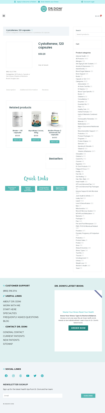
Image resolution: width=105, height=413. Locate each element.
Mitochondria (80, 208)
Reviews (45, 90)
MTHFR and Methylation (84, 213)
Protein (78, 243)
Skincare (81, 143)
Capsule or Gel (81, 79)
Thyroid (78, 255)
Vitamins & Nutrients (25, 32)
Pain (77, 221)
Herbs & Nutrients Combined (87, 114)
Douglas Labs (15, 78)
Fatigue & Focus (81, 169)
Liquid (78, 201)
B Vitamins (81, 89)
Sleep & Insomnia (81, 248)
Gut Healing (80, 176)
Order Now (78, 328)
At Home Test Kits (84, 86)
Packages (79, 218)
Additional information (29, 90)
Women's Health (81, 265)
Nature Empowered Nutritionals (88, 126)
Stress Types (80, 250)
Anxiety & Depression (83, 66)
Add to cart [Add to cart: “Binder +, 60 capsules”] (17, 140)
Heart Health (80, 181)
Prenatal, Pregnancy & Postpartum (87, 233)
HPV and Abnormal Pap (84, 184)
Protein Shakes (83, 141)
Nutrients (79, 216)
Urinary (11, 76)
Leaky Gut (79, 198)
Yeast (78, 268)
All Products (18, 74)
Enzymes (81, 102)
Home (8, 32)
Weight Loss (80, 263)
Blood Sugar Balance (83, 71)
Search (78, 30)
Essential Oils (82, 104)
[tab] (11, 89)
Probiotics (81, 133)
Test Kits (79, 253)
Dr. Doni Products (82, 166)
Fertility (78, 171)
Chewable (79, 154)
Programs (81, 138)
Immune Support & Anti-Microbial (87, 191)
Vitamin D (81, 149)
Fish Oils (78, 174)
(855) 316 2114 (10, 291)
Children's (81, 96)
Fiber (79, 107)
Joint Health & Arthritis (83, 196)
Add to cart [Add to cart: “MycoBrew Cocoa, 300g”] (36, 140)
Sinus (77, 245)
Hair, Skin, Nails (81, 179)
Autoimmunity (80, 69)
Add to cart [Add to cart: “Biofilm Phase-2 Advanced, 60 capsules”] (54, 142)
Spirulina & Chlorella (84, 146)
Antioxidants (82, 84)
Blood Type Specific (85, 91)
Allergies (79, 61)
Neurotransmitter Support (86, 131)
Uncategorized (81, 258)
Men (77, 206)
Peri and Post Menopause (84, 223)
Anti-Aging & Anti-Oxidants (85, 64)
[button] (3, 15)
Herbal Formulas (83, 112)
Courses (79, 161)
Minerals (81, 121)
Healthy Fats (82, 109)
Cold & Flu (79, 159)
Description (11, 90)
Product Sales (80, 240)
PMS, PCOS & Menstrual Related (87, 226)
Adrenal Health (81, 56)
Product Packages (84, 136)
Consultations (82, 99)
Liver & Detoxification (83, 203)
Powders (79, 231)
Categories (14, 32)
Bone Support (80, 74)
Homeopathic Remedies (86, 119)
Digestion (79, 164)
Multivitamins (82, 124)
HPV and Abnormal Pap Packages (87, 187)
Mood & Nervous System (84, 211)
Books (78, 76)
